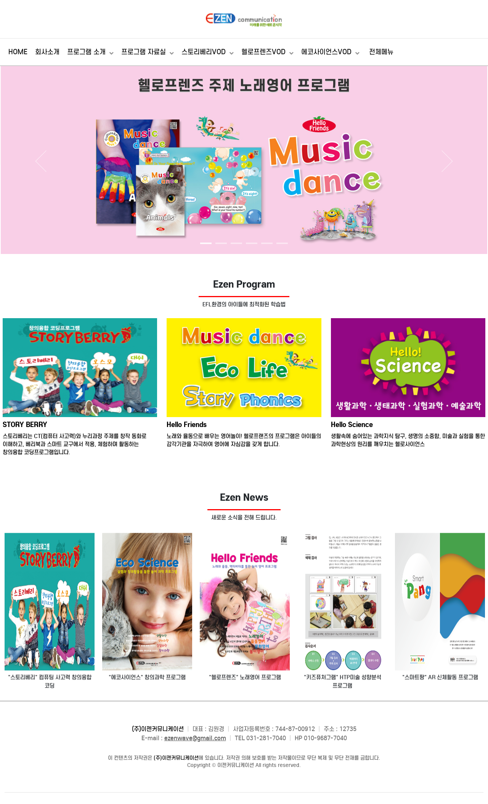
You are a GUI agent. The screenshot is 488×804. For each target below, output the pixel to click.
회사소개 (47, 52)
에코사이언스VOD (327, 52)
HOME (17, 52)
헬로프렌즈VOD (264, 52)
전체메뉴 (381, 52)
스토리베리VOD (204, 52)
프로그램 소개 (87, 52)
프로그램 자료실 (144, 52)
